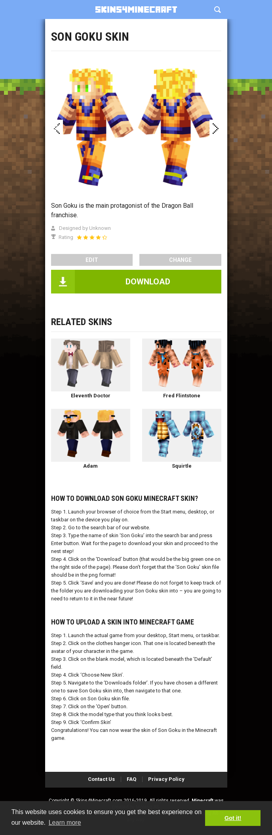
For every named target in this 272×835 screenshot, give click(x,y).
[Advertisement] (136, 59)
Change (180, 260)
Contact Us (101, 779)
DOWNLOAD (148, 281)
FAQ (131, 779)
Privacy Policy (166, 779)
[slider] (92, 237)
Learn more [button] (65, 822)
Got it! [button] (232, 818)
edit (92, 260)
